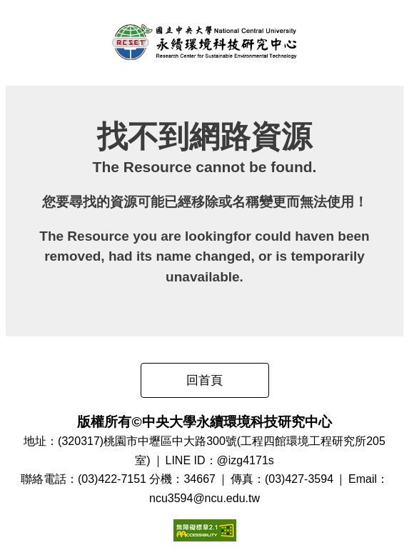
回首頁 (204, 380)
